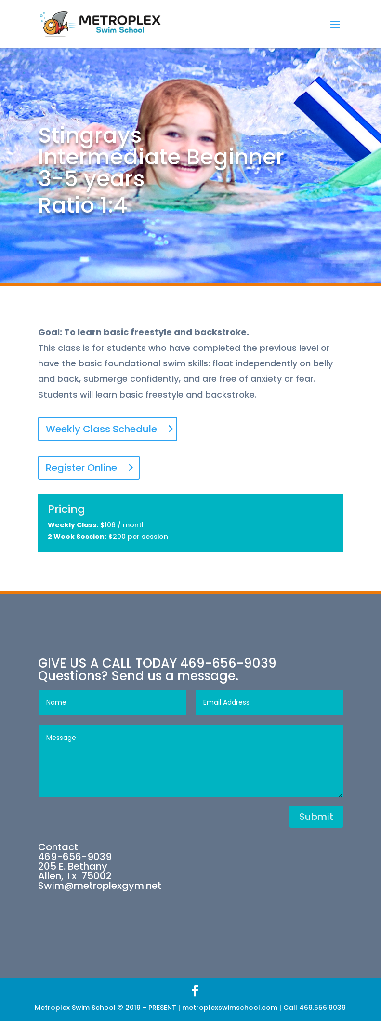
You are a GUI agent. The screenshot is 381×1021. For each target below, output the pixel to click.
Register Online (81, 467)
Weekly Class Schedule (101, 429)
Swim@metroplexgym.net (99, 885)
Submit (316, 816)
